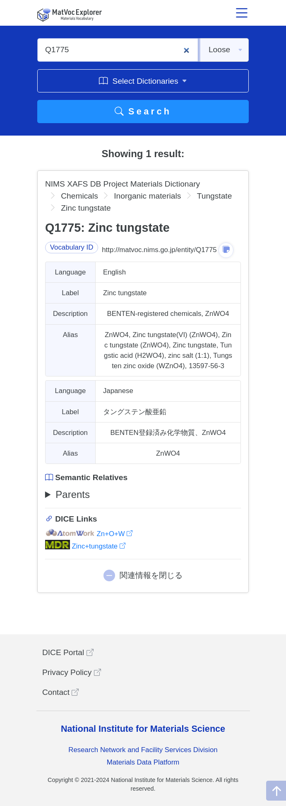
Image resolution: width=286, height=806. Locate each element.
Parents (72, 494)
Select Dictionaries (143, 80)
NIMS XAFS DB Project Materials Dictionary (122, 184)
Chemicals (79, 196)
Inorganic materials (147, 196)
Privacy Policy (71, 672)
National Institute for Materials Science (143, 728)
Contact (60, 692)
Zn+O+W (88, 534)
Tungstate (214, 196)
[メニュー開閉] (242, 13)
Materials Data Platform (143, 762)
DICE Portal (68, 652)
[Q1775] (117, 50)
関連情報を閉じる (151, 575)
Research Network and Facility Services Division (142, 750)
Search (143, 111)
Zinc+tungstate (85, 546)
